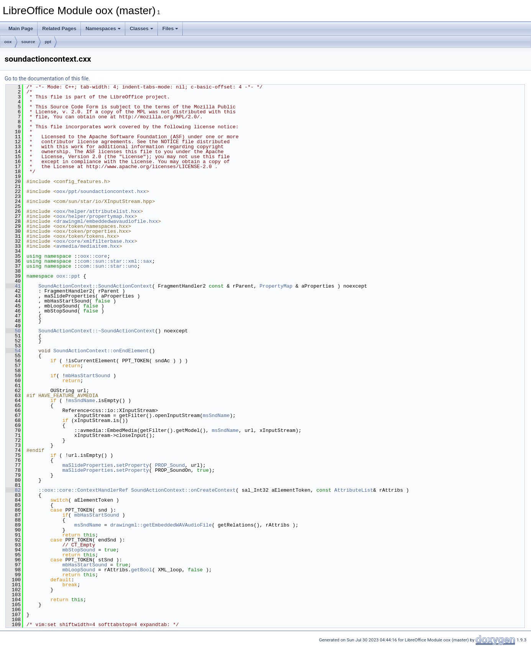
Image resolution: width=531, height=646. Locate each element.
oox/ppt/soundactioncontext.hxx (101, 191)
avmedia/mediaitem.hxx (87, 246)
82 (13, 490)
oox (8, 41)
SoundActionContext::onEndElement (101, 350)
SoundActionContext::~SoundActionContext (96, 330)
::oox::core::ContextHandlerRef (83, 490)
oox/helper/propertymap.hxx (95, 216)
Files (170, 28)
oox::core (93, 256)
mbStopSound (78, 549)
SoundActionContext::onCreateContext (183, 490)
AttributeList (353, 490)
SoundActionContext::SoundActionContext (95, 286)
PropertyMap (275, 286)
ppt (48, 41)
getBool (141, 569)
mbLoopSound (78, 569)
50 (13, 330)
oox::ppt (68, 276)
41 (13, 286)
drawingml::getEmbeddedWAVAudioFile (160, 525)
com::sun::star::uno (108, 266)
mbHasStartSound (87, 375)
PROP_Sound (170, 465)
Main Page (20, 28)
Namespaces (103, 28)
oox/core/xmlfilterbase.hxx (95, 241)
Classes (141, 28)
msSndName (81, 400)
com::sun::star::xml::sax (116, 261)
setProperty (132, 465)
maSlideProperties (87, 465)
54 (13, 350)
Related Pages (59, 28)
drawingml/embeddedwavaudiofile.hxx (107, 221)
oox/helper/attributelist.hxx (98, 211)
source (28, 41)
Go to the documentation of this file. (47, 78)
